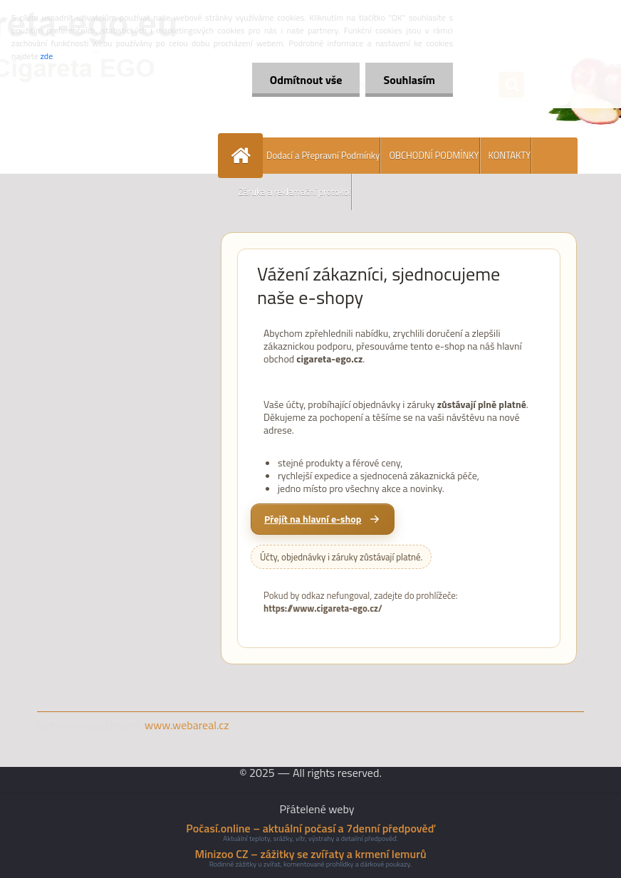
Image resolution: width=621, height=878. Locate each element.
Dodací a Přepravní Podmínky (323, 155)
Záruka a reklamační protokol (295, 191)
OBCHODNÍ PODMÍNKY (434, 155)
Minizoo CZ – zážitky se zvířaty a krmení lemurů (310, 853)
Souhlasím (409, 79)
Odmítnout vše (306, 79)
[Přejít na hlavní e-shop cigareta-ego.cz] (323, 519)
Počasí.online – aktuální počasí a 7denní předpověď (310, 828)
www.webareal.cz (187, 724)
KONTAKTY (510, 155)
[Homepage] (243, 155)
